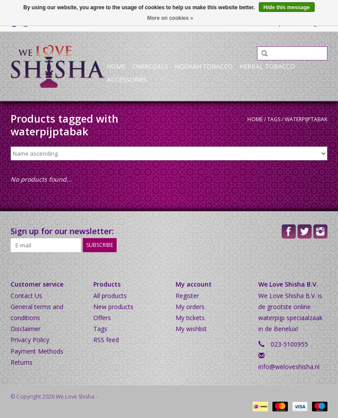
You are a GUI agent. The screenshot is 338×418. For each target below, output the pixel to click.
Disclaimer (25, 329)
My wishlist (191, 329)
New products (113, 306)
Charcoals (150, 66)
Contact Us (26, 295)
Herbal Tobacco (267, 66)
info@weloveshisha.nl (289, 366)
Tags (273, 119)
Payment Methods (37, 351)
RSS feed (106, 340)
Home (116, 66)
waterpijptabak (306, 119)
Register (187, 295)
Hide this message (287, 7)
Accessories (127, 79)
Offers (102, 318)
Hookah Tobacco (204, 66)
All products (110, 295)
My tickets (190, 318)
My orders (190, 306)
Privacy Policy (30, 340)
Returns (22, 362)
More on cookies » (170, 18)
